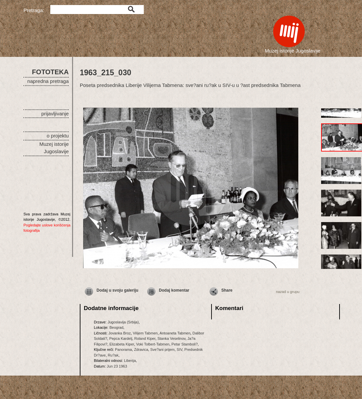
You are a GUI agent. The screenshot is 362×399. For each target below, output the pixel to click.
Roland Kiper (145, 338)
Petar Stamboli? (185, 344)
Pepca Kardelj (120, 338)
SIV (179, 349)
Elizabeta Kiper (121, 344)
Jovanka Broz (119, 333)
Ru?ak (113, 355)
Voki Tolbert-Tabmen (152, 344)
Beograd (116, 327)
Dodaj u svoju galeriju (117, 290)
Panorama (123, 349)
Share (226, 290)
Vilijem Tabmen (145, 333)
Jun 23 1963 (117, 366)
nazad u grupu (287, 292)
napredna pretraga (48, 81)
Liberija (130, 361)
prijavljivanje (55, 113)
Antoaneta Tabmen (175, 333)
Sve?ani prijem (162, 349)
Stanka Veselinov (172, 338)
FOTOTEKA (50, 72)
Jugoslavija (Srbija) (123, 322)
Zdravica (141, 349)
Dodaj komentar (174, 290)
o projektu (58, 135)
